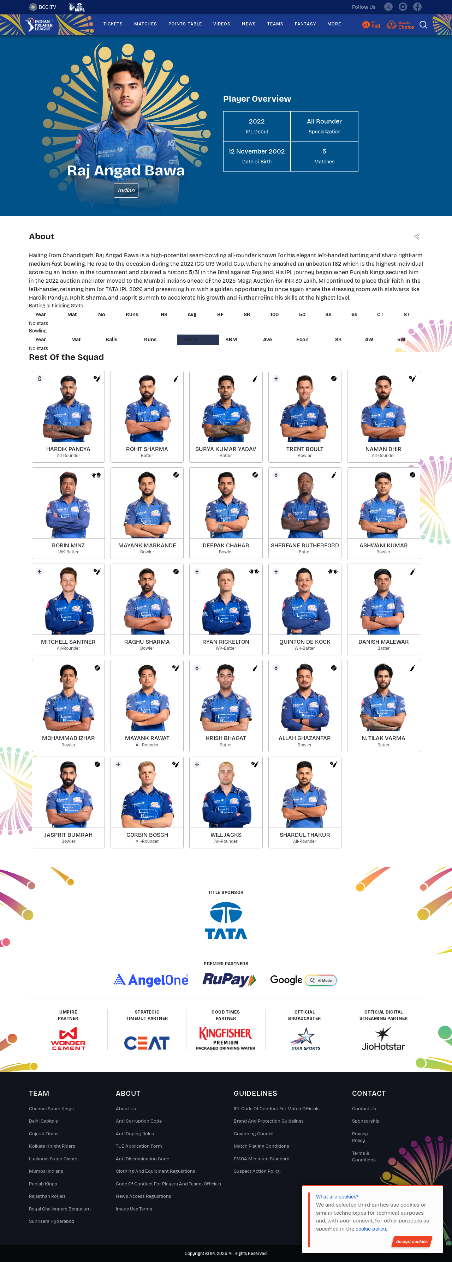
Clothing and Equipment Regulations (155, 1171)
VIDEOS (222, 24)
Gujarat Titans (44, 1134)
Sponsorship (366, 1121)
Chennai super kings (51, 1109)
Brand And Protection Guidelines (269, 1121)
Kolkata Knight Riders (52, 1146)
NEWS (249, 24)
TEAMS (275, 24)
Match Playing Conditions (261, 1146)
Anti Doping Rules (135, 1134)
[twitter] (388, 7)
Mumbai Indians (46, 1171)
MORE (334, 24)
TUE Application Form (139, 1146)
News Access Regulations (143, 1196)
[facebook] (417, 7)
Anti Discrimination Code (142, 1159)
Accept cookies (412, 1241)
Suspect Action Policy (257, 1171)
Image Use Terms (134, 1209)
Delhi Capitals (43, 1121)
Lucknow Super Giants (53, 1159)
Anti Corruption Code (139, 1121)
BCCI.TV (42, 7)
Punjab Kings (43, 1184)
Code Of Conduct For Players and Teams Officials (168, 1184)
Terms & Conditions (364, 1156)
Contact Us (364, 1109)
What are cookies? (337, 1197)
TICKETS (113, 24)
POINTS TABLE (185, 24)
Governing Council (253, 1134)
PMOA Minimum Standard (262, 1159)
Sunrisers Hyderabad (51, 1221)
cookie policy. (371, 1229)
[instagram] (403, 7)
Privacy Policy (360, 1137)
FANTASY (305, 24)
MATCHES (145, 24)
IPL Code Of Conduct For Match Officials (277, 1109)
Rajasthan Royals (47, 1196)
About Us (126, 1109)
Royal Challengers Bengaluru (60, 1209)
